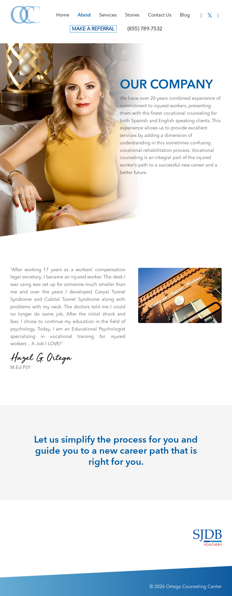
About (84, 15)
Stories (132, 15)
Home (62, 15)
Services (108, 15)
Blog (185, 15)
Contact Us (159, 15)
